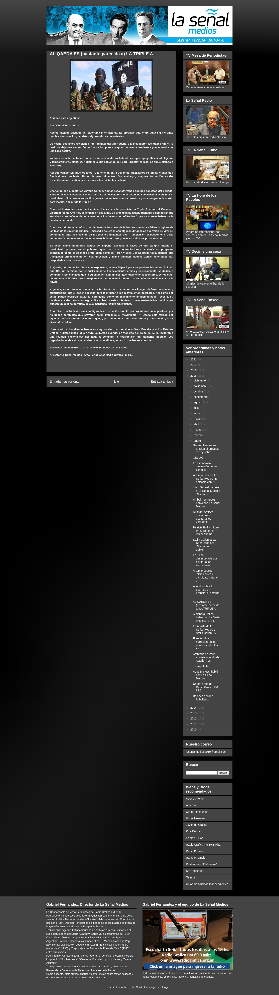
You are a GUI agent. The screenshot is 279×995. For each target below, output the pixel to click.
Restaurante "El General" (201, 864)
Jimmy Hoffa (201, 666)
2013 (193, 713)
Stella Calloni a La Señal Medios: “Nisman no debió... (204, 544)
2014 (193, 707)
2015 (193, 375)
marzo (198, 429)
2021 (193, 359)
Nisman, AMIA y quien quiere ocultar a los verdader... (203, 516)
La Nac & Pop (194, 838)
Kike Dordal (193, 831)
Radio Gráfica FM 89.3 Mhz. (203, 844)
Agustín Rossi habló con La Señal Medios (205, 675)
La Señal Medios (72, 354)
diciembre (200, 380)
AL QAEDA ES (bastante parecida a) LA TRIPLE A (206, 605)
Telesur (190, 877)
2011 (193, 724)
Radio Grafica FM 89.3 (119, 354)
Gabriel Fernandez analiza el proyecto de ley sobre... (206, 449)
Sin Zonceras (194, 870)
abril (197, 424)
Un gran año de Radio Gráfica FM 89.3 (205, 687)
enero (198, 440)
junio (197, 413)
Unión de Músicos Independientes (207, 884)
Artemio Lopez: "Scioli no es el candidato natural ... (205, 575)
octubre (199, 391)
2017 (193, 364)
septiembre (201, 396)
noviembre (200, 386)
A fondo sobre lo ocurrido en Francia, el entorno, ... (206, 591)
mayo (197, 418)
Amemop (191, 805)
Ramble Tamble (195, 857)
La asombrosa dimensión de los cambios (205, 467)
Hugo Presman (195, 818)
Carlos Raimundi (196, 811)
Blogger (165, 987)
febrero (198, 435)
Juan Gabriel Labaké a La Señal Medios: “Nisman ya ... (206, 491)
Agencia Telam (195, 798)
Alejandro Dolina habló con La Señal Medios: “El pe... (206, 617)
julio (196, 407)
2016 (193, 370)
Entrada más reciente (64, 381)
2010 (193, 729)
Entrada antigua (162, 381)
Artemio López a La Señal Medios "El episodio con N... (205, 479)
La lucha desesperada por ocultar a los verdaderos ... (205, 560)
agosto (198, 402)
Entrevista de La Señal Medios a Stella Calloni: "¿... (206, 630)
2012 (193, 718)
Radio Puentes (195, 851)
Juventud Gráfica (196, 824)
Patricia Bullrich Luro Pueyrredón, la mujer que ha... (206, 531)
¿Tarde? (198, 457)
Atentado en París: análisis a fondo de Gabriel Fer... (206, 657)
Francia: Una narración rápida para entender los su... (205, 643)
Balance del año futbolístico (203, 697)
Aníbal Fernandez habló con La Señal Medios (206, 503)
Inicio (115, 381)
